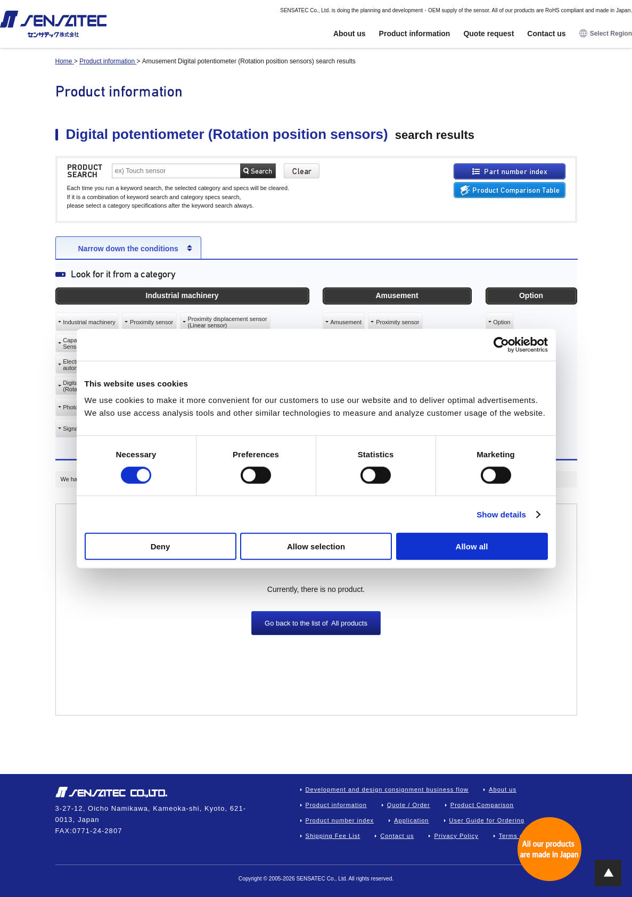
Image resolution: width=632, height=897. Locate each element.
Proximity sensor (151, 322)
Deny (160, 546)
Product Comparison (482, 805)
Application (411, 820)
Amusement (346, 322)
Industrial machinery (89, 322)
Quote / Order (408, 805)
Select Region (605, 33)
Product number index (340, 820)
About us (349, 33)
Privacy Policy (456, 836)
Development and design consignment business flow (387, 789)
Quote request (488, 33)
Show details (501, 514)
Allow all (472, 546)
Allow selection (316, 546)
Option (501, 322)
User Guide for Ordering (487, 820)
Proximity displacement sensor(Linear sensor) (227, 322)
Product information (414, 33)
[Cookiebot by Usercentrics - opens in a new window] (501, 344)
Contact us (546, 33)
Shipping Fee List (333, 836)
